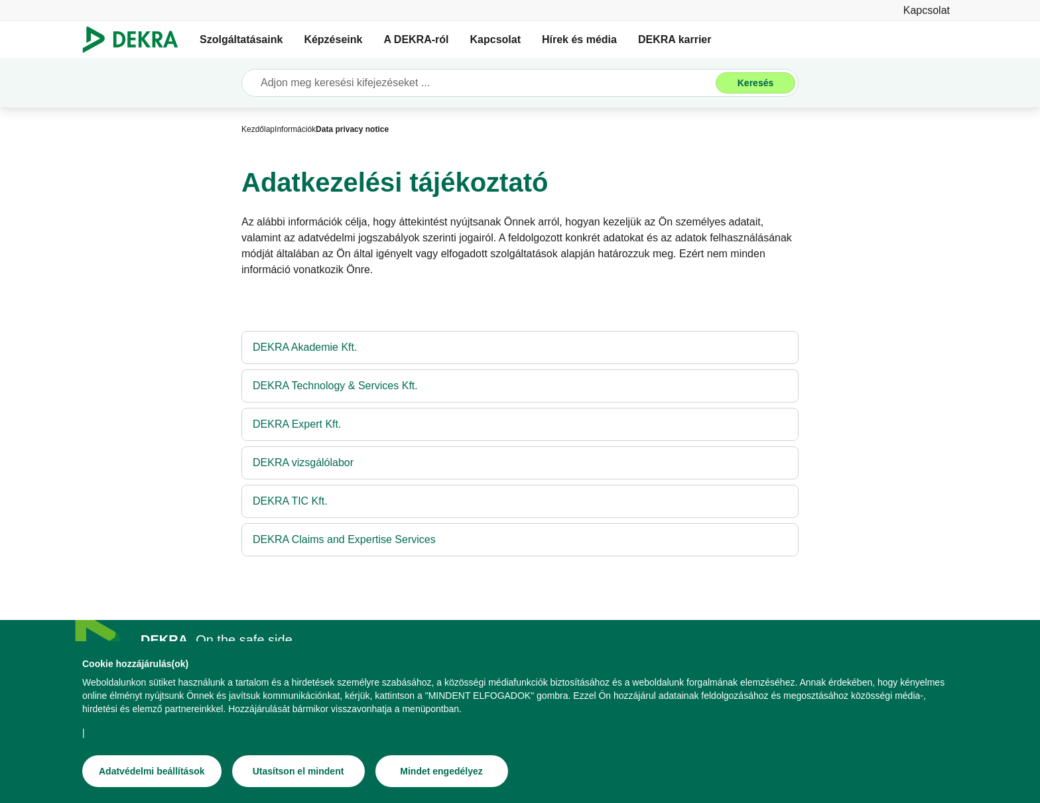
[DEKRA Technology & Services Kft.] (520, 385)
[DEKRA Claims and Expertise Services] (520, 539)
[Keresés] (755, 82)
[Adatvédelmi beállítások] (152, 774)
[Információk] (295, 129)
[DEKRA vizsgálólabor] (520, 462)
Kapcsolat (495, 39)
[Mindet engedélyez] (441, 774)
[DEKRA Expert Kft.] (520, 424)
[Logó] (135, 39)
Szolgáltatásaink (241, 39)
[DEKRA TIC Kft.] (520, 501)
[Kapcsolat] (926, 10)
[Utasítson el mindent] (298, 774)
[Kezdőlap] (258, 129)
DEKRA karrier (675, 39)
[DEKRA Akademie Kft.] (520, 347)
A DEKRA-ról (415, 39)
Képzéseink (333, 39)
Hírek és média (579, 39)
